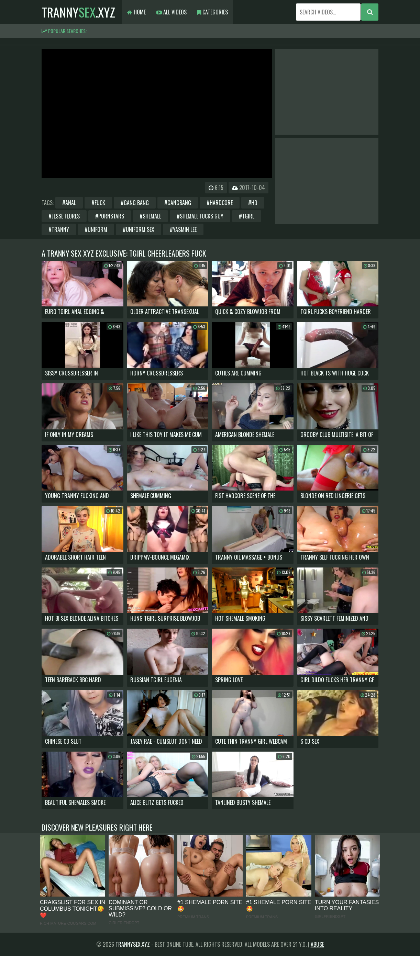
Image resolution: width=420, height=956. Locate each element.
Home (136, 12)
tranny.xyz (78, 12)
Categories (212, 12)
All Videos (171, 12)
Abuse (317, 944)
